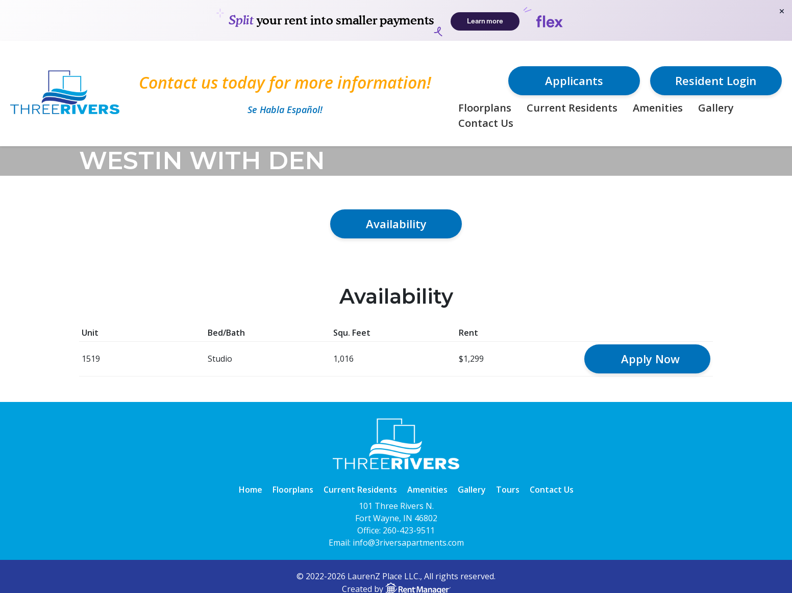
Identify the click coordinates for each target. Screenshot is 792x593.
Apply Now (650, 358)
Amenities (658, 108)
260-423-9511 (409, 530)
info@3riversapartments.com (408, 542)
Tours (507, 489)
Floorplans (484, 108)
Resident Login (715, 80)
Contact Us (485, 123)
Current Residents (572, 108)
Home (250, 489)
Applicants (574, 80)
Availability (396, 223)
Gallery (716, 108)
